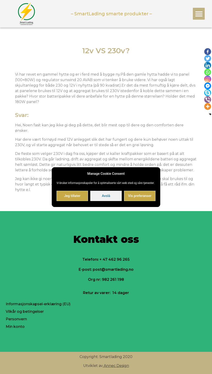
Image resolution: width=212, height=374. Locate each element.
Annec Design (116, 365)
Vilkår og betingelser (25, 311)
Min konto (15, 326)
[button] (199, 14)
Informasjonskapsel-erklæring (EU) (38, 304)
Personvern (16, 319)
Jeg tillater (72, 196)
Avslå (106, 196)
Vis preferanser (139, 196)
